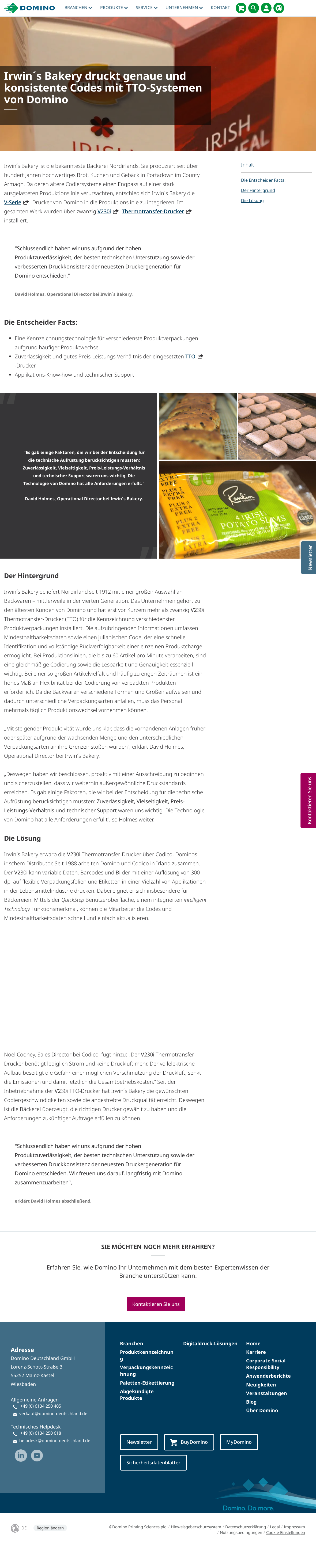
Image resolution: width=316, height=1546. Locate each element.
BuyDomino (189, 1442)
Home (253, 1343)
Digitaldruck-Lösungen (210, 1343)
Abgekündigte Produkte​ (137, 1394)
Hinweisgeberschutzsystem (196, 1526)
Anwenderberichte (268, 1376)
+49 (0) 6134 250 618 (40, 1433)
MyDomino (239, 1442)
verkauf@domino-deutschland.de (53, 1413)
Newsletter (139, 1442)
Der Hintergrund (258, 190)
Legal (275, 1526)
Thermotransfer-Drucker (153, 211)
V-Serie (12, 202)
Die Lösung (252, 200)
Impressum (294, 1526)
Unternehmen (184, 7)
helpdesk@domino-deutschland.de (54, 1440)
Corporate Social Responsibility (265, 1363)
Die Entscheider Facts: (263, 180)
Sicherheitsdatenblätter (153, 1462)
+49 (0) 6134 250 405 (40, 1406)
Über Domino (262, 1410)
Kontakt (220, 7)
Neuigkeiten (261, 1384)
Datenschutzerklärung (245, 1526)
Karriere (256, 1352)
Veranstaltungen (266, 1393)
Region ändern (50, 1527)
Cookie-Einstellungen (285, 1532)
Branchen (78, 7)
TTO (190, 356)
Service (147, 7)
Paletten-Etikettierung (147, 1383)
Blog (251, 1402)
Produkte (114, 7)
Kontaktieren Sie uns (156, 1304)
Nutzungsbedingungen (241, 1532)
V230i (104, 211)
